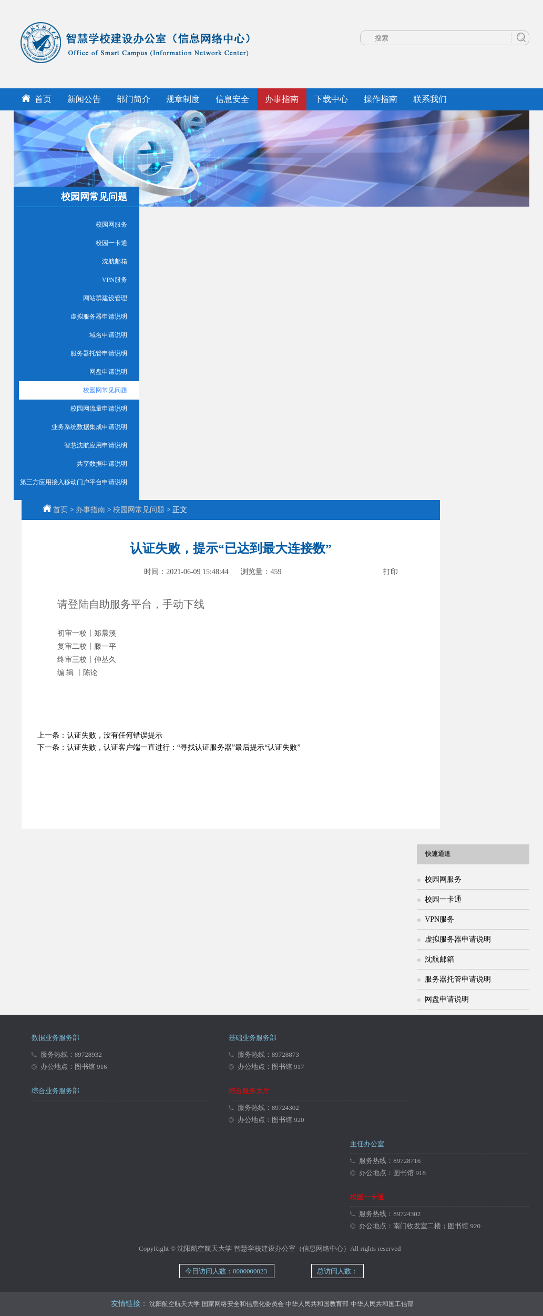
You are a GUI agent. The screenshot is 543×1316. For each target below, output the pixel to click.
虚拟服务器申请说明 (98, 316)
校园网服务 (111, 224)
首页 (37, 99)
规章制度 (183, 99)
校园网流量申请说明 (98, 408)
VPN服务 (114, 279)
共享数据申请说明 (102, 463)
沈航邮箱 (114, 261)
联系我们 (430, 99)
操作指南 (380, 99)
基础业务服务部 (252, 1038)
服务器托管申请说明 (98, 353)
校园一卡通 (111, 243)
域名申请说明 (108, 335)
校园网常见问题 (105, 390)
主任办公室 (367, 1144)
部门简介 (133, 99)
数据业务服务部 (55, 1038)
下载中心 (331, 99)
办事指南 (282, 99)
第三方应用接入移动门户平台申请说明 (73, 482)
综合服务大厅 (249, 1091)
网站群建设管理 (105, 298)
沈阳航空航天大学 (174, 1304)
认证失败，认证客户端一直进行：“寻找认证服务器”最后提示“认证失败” (184, 747)
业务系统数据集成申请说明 (89, 427)
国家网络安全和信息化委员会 (243, 1304)
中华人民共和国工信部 (382, 1304)
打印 (390, 572)
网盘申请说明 (108, 371)
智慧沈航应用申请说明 (95, 445)
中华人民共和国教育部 (317, 1304)
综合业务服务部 (55, 1091)
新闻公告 (84, 99)
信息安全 (232, 99)
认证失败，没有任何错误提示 (114, 735)
